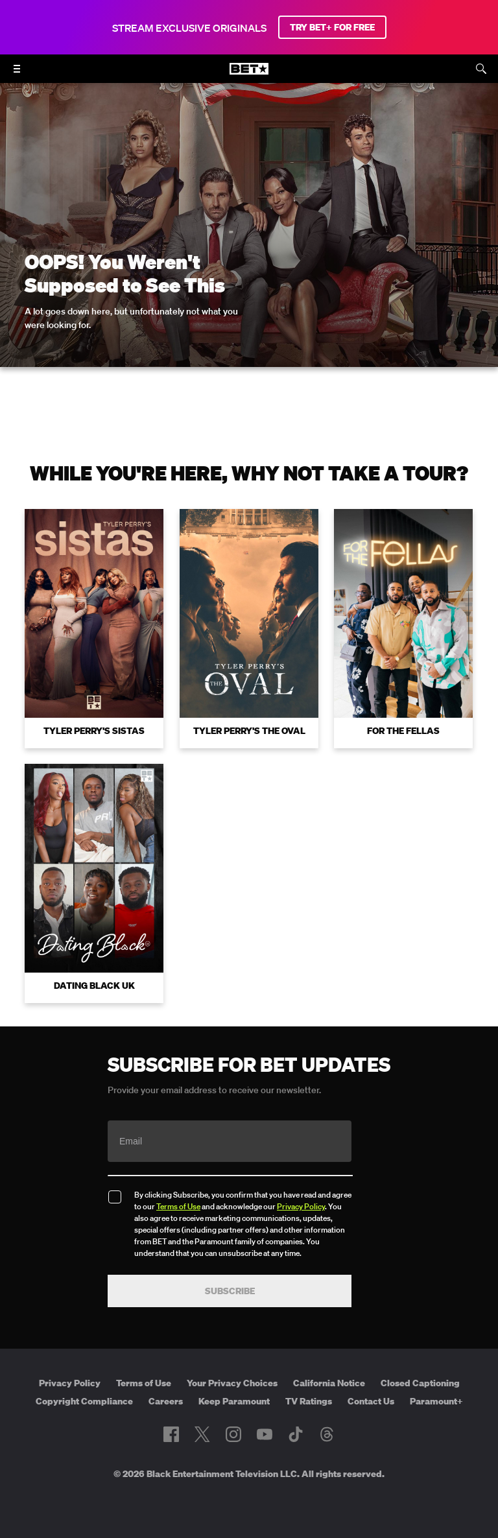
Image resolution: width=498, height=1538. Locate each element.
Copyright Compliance (84, 1401)
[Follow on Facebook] (171, 1434)
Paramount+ (436, 1401)
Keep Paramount (234, 1401)
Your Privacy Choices (232, 1383)
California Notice (329, 1383)
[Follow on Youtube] (264, 1434)
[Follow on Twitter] (202, 1434)
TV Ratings (308, 1401)
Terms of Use (178, 1206)
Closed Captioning (420, 1383)
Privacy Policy (301, 1206)
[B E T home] (249, 74)
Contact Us (371, 1401)
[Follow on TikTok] (295, 1434)
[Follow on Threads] (327, 1434)
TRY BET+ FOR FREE (332, 27)
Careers (165, 1401)
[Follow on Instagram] (233, 1434)
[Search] (481, 69)
